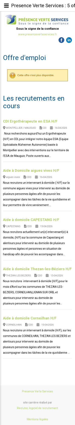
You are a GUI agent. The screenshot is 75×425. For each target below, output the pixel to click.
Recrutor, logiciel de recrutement (37, 408)
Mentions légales (37, 419)
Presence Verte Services (37, 391)
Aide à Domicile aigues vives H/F (31, 170)
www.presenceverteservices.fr (37, 34)
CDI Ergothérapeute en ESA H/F (30, 121)
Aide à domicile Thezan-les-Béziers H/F (37, 269)
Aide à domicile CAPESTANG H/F (31, 220)
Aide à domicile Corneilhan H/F (29, 318)
